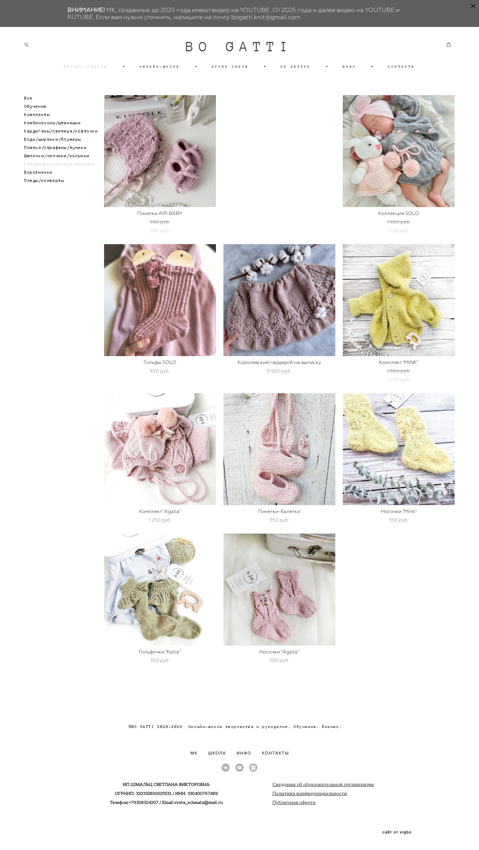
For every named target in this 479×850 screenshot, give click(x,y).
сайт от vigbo (397, 832)
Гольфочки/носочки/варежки (59, 164)
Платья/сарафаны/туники (55, 147)
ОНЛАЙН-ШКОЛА (160, 66)
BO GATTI (239, 46)
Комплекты (37, 114)
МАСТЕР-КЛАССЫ (86, 66)
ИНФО (349, 66)
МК (194, 753)
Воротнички (38, 172)
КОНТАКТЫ (401, 66)
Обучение (35, 106)
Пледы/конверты (44, 180)
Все (28, 98)
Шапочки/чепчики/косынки (57, 156)
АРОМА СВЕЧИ (230, 66)
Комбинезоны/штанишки (52, 123)
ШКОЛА (217, 753)
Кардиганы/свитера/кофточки (61, 131)
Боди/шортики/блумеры (52, 139)
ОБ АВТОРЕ (296, 66)
